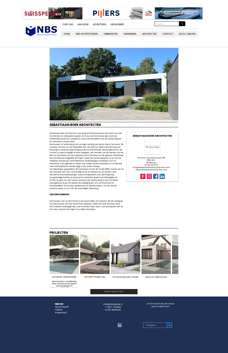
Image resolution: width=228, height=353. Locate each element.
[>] (169, 325)
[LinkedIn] (162, 176)
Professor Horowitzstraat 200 (151, 157)
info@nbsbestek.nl (113, 304)
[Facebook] (155, 176)
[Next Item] (173, 261)
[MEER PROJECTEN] (114, 291)
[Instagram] (149, 176)
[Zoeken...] (164, 24)
